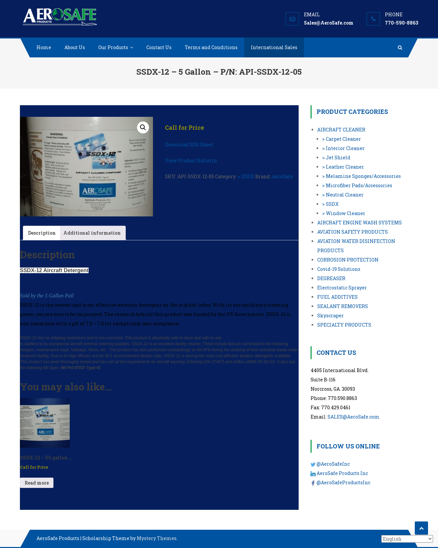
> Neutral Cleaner (343, 195)
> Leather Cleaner (343, 167)
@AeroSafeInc (333, 464)
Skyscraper (330, 315)
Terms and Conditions (211, 47)
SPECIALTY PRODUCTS (344, 325)
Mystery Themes (157, 538)
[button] (143, 127)
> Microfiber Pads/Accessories (357, 185)
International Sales (274, 47)
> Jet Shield (336, 157)
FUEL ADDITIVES (337, 297)
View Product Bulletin (191, 160)
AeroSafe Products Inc (342, 473)
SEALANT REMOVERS (342, 306)
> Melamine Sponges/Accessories (361, 176)
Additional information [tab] (92, 233)
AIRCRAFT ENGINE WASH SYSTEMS (359, 222)
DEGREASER (331, 278)
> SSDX (246, 176)
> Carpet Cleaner (341, 139)
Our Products (113, 47)
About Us (74, 47)
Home (43, 47)
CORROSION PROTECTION (348, 260)
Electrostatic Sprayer (342, 287)
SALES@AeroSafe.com (354, 417)
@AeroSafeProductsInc (343, 482)
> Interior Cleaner (343, 148)
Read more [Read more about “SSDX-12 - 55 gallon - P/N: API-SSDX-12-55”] (37, 483)
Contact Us (159, 47)
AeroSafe (282, 176)
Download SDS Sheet (189, 144)
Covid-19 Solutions (338, 269)
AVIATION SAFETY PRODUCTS (352, 232)
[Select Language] (407, 539)
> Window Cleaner (343, 213)
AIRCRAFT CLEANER (341, 129)
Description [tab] (42, 233)
